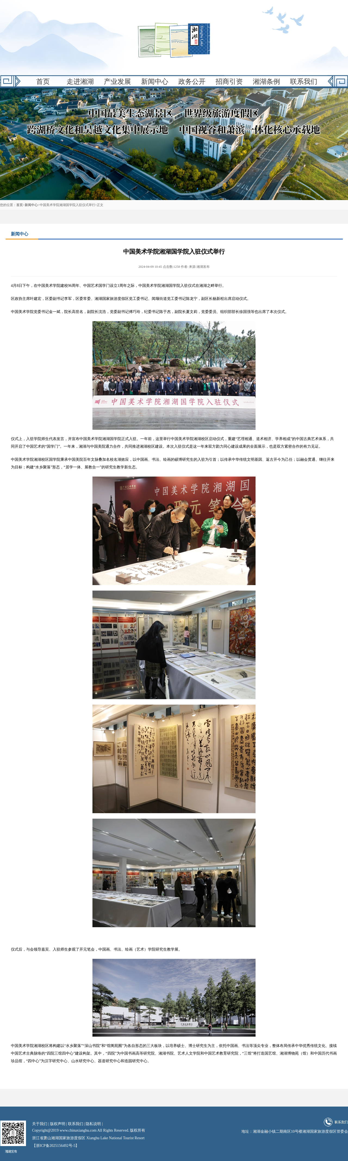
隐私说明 (93, 1124)
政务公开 (192, 81)
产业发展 (117, 81)
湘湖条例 (266, 81)
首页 (43, 81)
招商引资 (229, 81)
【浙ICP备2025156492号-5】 (55, 1146)
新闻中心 (154, 81)
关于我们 (39, 1124)
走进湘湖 (80, 81)
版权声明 (57, 1124)
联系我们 (303, 81)
